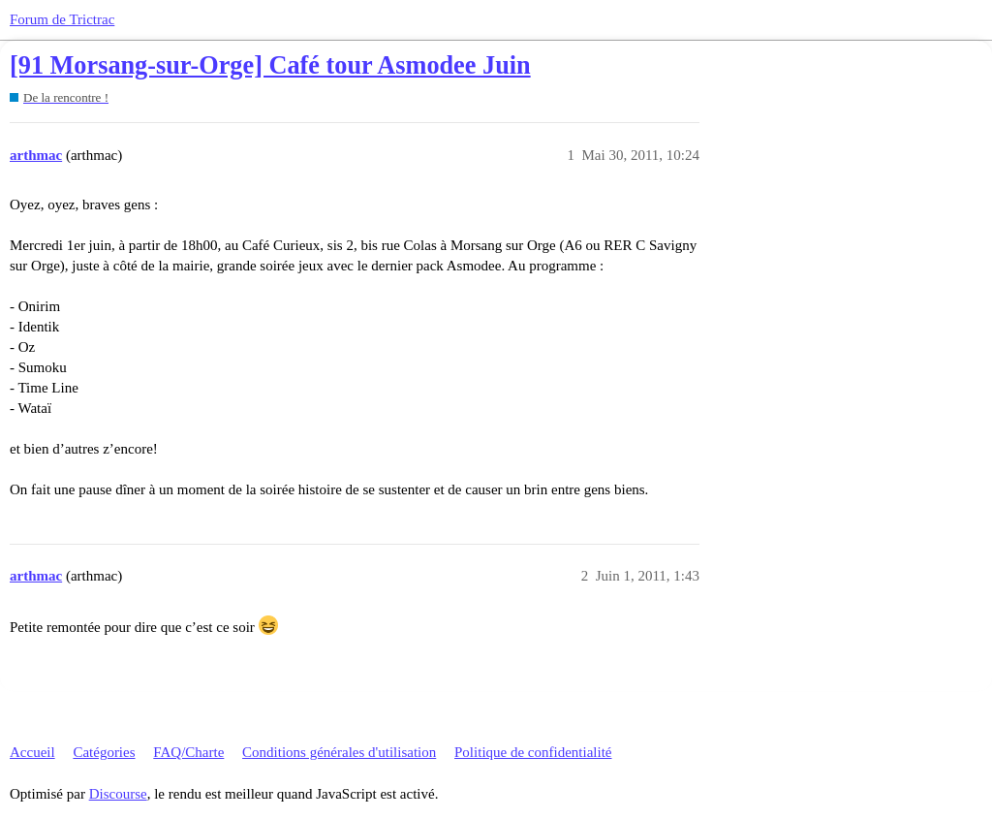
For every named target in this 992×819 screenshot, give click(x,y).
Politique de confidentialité (532, 752)
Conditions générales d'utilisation (339, 752)
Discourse (118, 794)
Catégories (104, 752)
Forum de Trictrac (62, 19)
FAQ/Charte (188, 752)
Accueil (32, 752)
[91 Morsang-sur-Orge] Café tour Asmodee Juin (270, 65)
